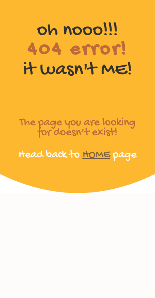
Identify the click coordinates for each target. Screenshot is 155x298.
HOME (96, 155)
